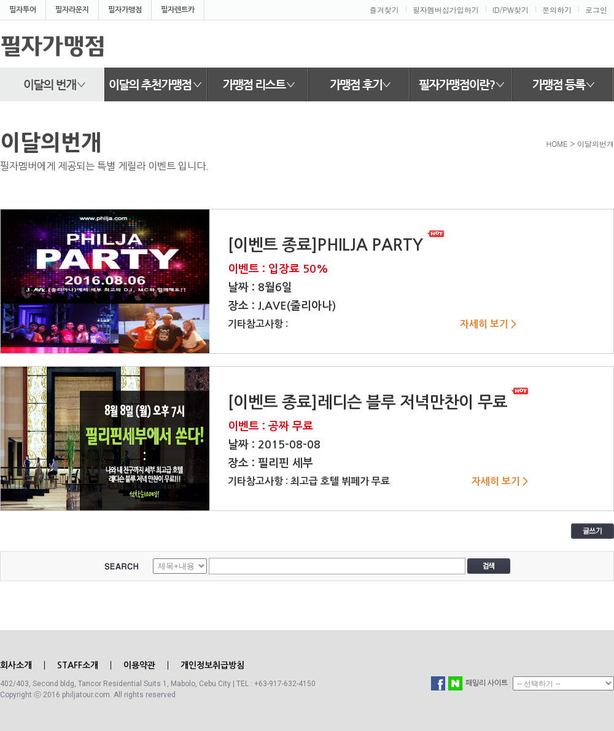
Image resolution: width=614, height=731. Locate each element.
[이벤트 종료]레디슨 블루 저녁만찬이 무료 (378, 402)
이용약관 (139, 665)
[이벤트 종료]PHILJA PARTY (336, 245)
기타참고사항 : (258, 324)
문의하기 (557, 9)
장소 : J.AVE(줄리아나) (282, 305)
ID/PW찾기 (510, 9)
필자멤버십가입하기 (446, 9)
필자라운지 (72, 10)
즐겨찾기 (384, 9)
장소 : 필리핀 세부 (270, 463)
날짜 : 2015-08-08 (274, 444)
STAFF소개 (77, 665)
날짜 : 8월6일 (260, 287)
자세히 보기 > (488, 324)
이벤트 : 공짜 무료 (270, 426)
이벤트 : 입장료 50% (278, 269)
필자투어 (22, 10)
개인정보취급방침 (212, 665)
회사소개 (16, 665)
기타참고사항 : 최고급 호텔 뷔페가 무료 (309, 481)
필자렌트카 (178, 10)
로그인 (596, 9)
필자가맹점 (125, 10)
